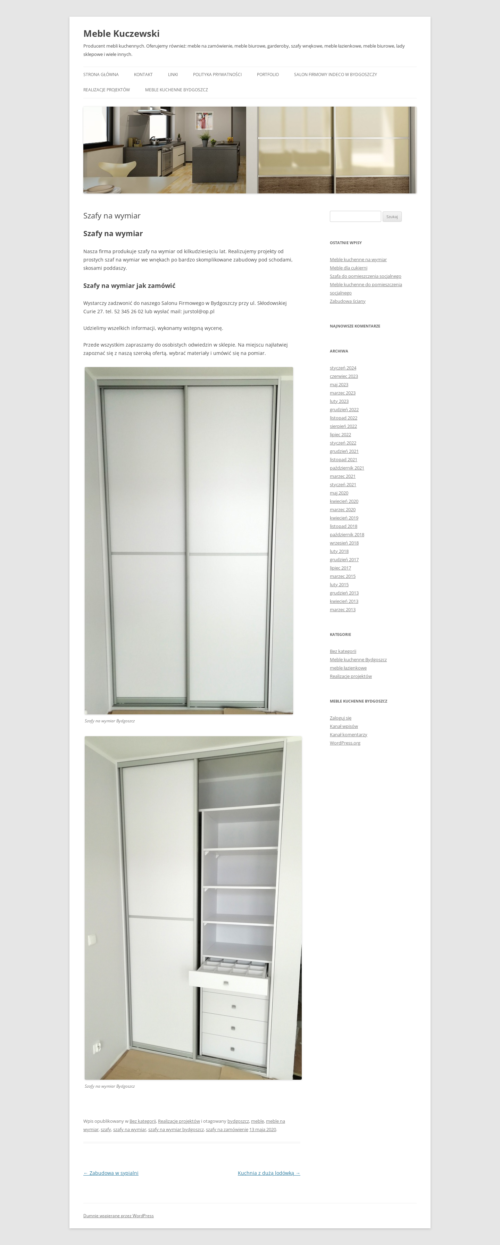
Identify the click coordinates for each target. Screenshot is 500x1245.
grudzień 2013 (344, 593)
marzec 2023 (343, 393)
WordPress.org (345, 743)
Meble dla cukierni (348, 268)
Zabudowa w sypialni (111, 1173)
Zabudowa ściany (348, 301)
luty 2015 (339, 584)
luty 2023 (339, 401)
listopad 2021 (343, 459)
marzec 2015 (343, 576)
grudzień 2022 (344, 409)
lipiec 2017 (340, 568)
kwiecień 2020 (344, 501)
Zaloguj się (340, 718)
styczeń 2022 (343, 443)
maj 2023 (339, 384)
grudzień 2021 (344, 451)
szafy (106, 1129)
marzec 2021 (343, 476)
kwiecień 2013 (344, 601)
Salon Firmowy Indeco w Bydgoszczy (335, 74)
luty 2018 (339, 551)
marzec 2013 (343, 609)
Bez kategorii (143, 1121)
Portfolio (268, 74)
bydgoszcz (238, 1121)
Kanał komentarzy (348, 734)
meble (257, 1121)
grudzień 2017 (344, 559)
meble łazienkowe (348, 668)
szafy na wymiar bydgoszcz (176, 1129)
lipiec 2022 (340, 434)
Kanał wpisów (344, 726)
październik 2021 (347, 468)
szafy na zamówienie (227, 1129)
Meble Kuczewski (121, 33)
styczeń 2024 (343, 368)
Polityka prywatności (217, 74)
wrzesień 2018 (344, 543)
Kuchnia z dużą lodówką (269, 1173)
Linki (173, 74)
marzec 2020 (343, 509)
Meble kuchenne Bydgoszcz (176, 90)
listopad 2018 (343, 526)
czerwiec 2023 (344, 376)
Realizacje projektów (106, 90)
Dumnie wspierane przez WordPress (118, 1216)
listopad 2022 (343, 418)
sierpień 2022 (343, 426)
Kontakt (143, 74)
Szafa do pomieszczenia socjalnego (365, 276)
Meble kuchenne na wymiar (358, 259)
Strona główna (101, 74)
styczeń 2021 (343, 484)
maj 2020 (339, 493)
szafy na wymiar (129, 1129)
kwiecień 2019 (344, 518)
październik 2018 (347, 534)
